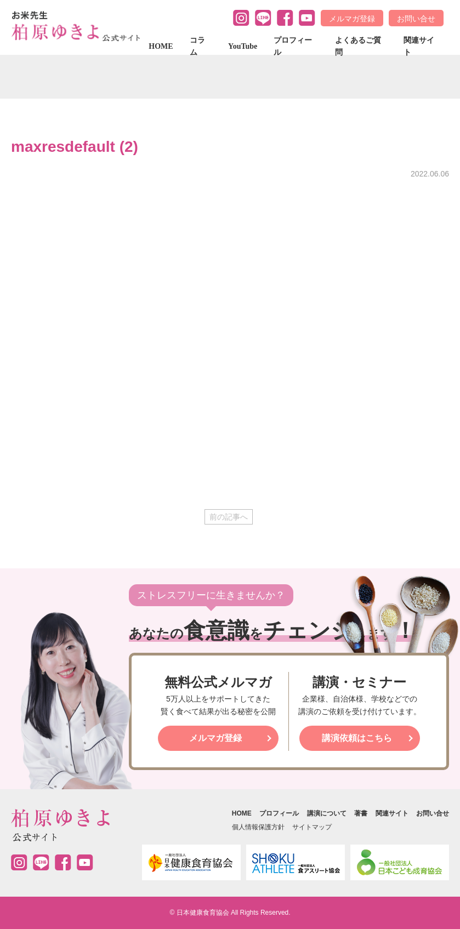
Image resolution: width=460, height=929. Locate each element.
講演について (327, 813)
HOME (161, 46)
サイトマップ (312, 827)
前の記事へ (228, 516)
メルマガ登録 (352, 18)
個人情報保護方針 (258, 827)
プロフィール (293, 46)
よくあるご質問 (358, 46)
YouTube (242, 46)
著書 (360, 813)
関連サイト (419, 46)
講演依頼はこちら (357, 738)
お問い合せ (416, 18)
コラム (197, 46)
